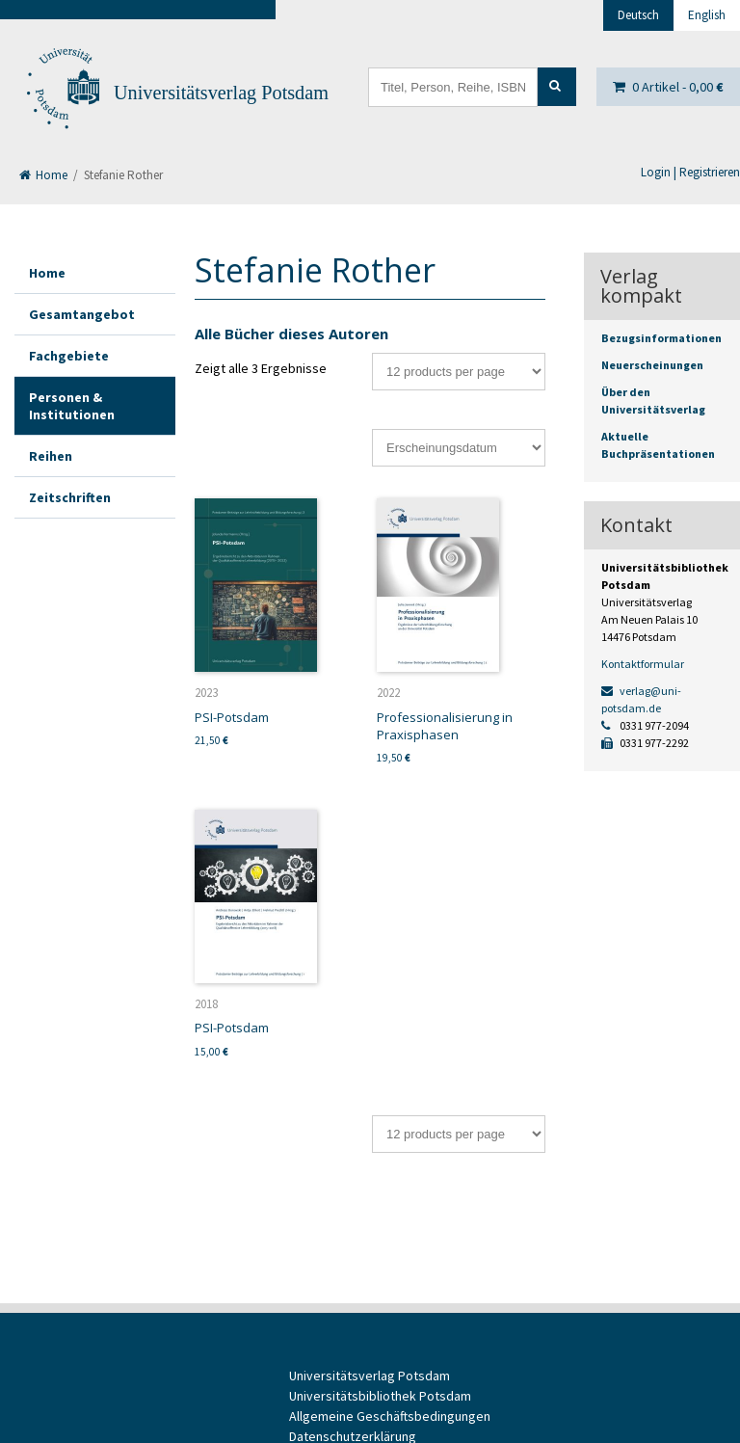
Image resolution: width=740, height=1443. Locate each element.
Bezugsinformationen (661, 338)
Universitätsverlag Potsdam (221, 92)
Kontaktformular (642, 663)
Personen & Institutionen (72, 405)
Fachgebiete (69, 355)
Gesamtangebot (82, 314)
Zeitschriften (70, 497)
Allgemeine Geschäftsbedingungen (389, 1416)
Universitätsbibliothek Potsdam (380, 1395)
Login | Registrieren (690, 172)
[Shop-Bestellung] (458, 448)
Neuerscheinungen (652, 365)
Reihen (50, 456)
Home (43, 175)
